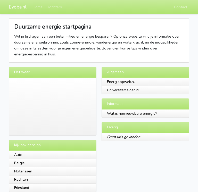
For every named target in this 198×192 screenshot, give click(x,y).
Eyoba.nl (18, 7)
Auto (18, 154)
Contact (180, 7)
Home (38, 7)
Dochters (54, 7)
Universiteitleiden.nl (123, 90)
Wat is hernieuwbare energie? (132, 113)
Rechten (21, 179)
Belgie (19, 162)
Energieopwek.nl (121, 81)
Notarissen (23, 171)
